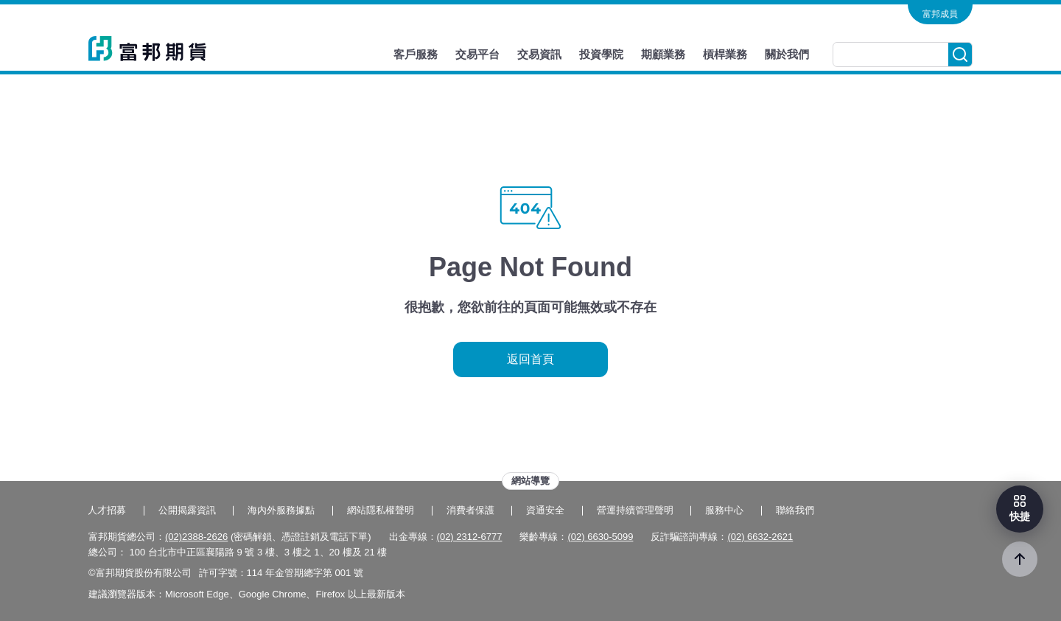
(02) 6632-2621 (760, 536)
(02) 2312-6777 (470, 536)
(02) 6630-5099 (600, 536)
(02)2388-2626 (196, 536)
